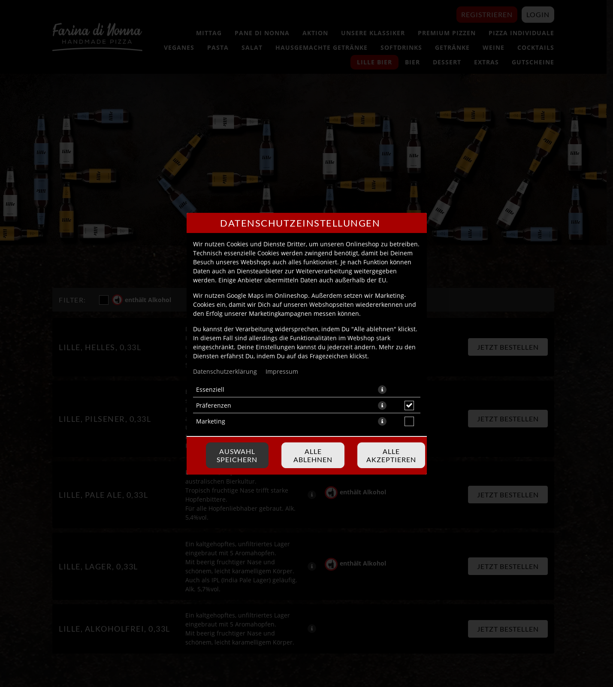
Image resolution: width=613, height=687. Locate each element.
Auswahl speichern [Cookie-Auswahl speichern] (237, 455)
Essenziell (210, 389)
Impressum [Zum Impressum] (282, 371)
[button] (382, 389)
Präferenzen (213, 405)
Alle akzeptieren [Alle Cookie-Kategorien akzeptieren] (391, 455)
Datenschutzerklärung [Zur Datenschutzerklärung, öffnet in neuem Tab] (225, 371)
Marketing (210, 421)
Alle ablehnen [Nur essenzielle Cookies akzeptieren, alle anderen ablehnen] (312, 455)
